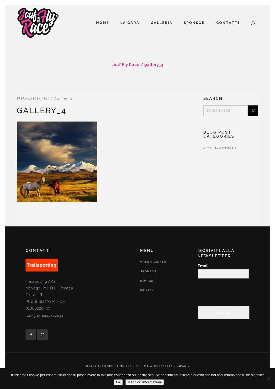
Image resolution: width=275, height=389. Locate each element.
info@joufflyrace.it (45, 316)
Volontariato (153, 261)
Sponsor (148, 271)
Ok (118, 382)
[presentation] (231, 292)
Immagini (148, 280)
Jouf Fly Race (125, 64)
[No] (268, 378)
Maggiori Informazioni (145, 382)
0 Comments (61, 98)
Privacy (147, 290)
